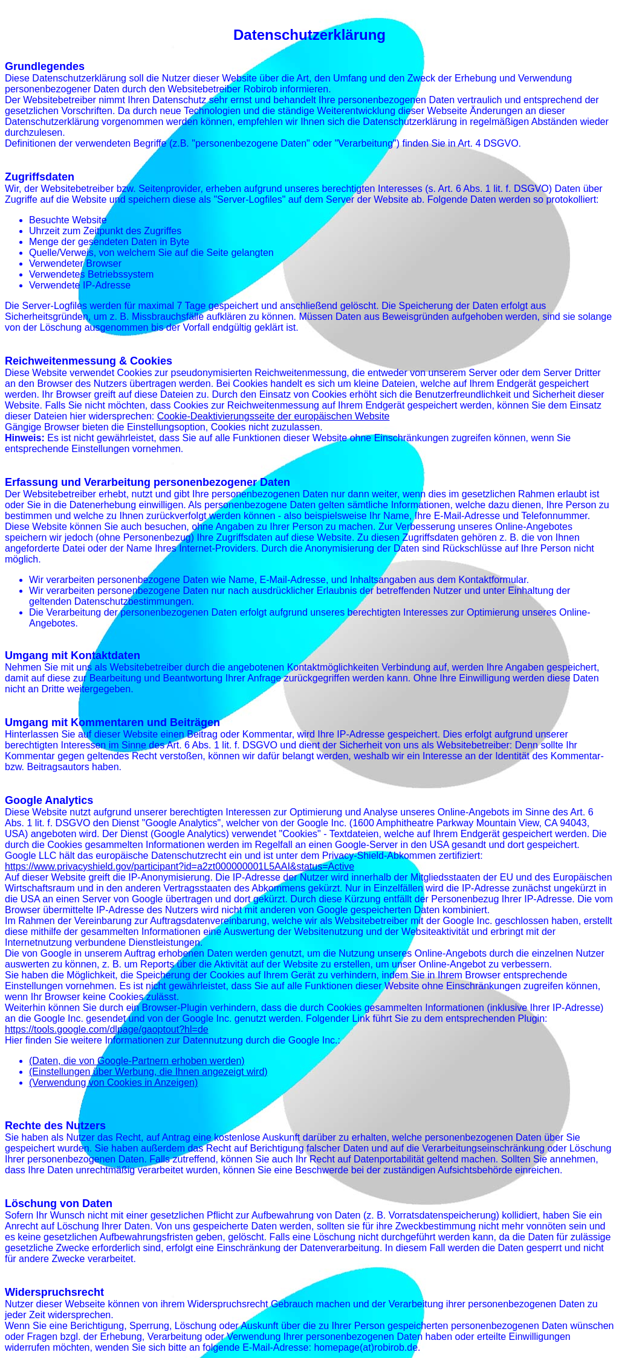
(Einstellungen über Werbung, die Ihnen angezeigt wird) (148, 1071)
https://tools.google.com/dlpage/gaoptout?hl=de (107, 1029)
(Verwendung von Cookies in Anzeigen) (113, 1082)
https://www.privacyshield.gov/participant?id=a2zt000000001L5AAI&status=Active (179, 866)
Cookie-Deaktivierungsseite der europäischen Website (273, 416)
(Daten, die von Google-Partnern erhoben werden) (137, 1061)
